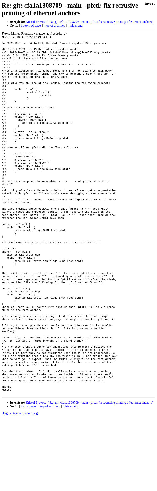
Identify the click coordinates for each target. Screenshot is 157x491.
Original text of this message (20, 483)
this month (76, 25)
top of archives (55, 25)
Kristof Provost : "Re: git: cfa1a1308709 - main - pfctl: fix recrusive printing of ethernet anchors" (89, 22)
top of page (28, 477)
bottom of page (31, 25)
